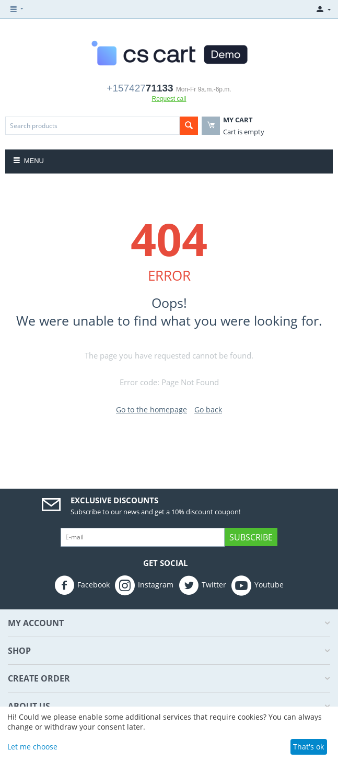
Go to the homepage (151, 409)
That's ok (308, 747)
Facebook (82, 585)
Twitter (202, 585)
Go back (208, 409)
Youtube (257, 585)
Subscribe (251, 537)
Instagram (144, 585)
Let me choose (32, 747)
